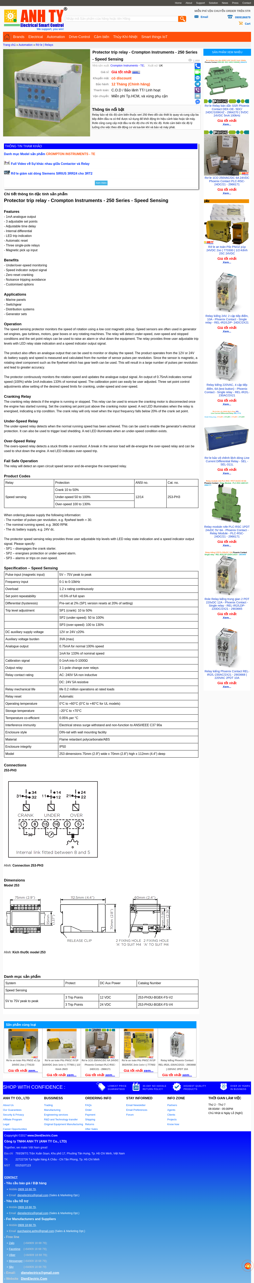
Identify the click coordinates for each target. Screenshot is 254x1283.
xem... (136, 72)
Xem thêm (101, 183)
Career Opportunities (15, 1129)
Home (178, 3)
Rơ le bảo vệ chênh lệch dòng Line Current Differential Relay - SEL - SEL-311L (227, 457)
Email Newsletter (136, 1105)
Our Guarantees (12, 1109)
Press (235, 3)
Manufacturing (52, 1109)
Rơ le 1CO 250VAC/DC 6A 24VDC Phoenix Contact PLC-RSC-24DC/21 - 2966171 (100, 1065)
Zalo (11, 1243)
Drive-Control (79, 37)
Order (88, 1109)
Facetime (14, 1249)
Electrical (35, 37)
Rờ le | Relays (44, 44)
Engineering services (56, 1114)
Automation (56, 37)
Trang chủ (9, 44)
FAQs (88, 1105)
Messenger (16, 1260)
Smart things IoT (154, 37)
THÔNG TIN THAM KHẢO (23, 146)
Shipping (90, 1119)
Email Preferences (136, 1109)
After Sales (91, 1129)
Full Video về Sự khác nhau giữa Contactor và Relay (50, 163)
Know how (173, 1124)
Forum (130, 1114)
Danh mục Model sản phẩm (49, 154)
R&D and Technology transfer (61, 1119)
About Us (8, 1105)
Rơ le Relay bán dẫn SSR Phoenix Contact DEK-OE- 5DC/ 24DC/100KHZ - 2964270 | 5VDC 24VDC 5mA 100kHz (227, 109)
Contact (246, 3)
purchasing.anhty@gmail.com (35, 1231)
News (225, 3)
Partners (172, 1105)
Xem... (227, 123)
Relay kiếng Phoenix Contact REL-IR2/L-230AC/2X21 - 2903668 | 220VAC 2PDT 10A (177, 1065)
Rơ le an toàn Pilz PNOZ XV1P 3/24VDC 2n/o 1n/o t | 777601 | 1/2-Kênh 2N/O (61, 1065)
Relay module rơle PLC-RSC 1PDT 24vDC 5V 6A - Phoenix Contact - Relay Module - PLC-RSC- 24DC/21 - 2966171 (227, 527)
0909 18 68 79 (27, 1189)
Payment (90, 1114)
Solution (213, 3)
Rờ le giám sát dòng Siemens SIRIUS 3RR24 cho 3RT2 (51, 173)
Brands (18, 37)
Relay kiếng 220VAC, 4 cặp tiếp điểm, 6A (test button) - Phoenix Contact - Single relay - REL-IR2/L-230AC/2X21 (227, 387)
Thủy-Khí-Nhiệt (125, 37)
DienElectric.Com (34, 1278)
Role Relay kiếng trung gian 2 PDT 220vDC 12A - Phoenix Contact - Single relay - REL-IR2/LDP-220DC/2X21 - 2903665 (227, 598)
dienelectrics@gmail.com (32, 1195)
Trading (48, 1105)
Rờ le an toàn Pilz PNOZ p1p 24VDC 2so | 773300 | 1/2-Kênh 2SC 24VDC (226, 248)
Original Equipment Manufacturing (63, 1124)
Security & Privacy (13, 1114)
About (189, 3)
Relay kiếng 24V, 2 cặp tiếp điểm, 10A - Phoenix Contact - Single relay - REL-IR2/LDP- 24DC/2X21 (227, 316)
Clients (171, 1114)
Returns (89, 1124)
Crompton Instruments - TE (127, 65)
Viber (12, 1255)
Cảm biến (101, 37)
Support (200, 3)
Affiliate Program (12, 1119)
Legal (6, 1124)
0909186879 (242, 17)
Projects (172, 1119)
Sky (11, 1266)
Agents (171, 1109)
